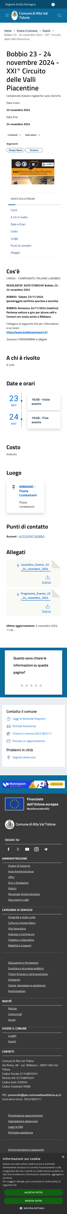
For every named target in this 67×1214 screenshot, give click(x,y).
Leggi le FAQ (15, 1127)
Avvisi (12, 1020)
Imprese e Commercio (21, 934)
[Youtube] (27, 849)
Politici (12, 888)
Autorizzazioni (17, 991)
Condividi (15, 135)
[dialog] (33, 1183)
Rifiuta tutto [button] (33, 1200)
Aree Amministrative (21, 871)
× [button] (63, 1157)
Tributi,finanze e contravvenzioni (28, 974)
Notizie (12, 1008)
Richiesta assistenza (20, 1132)
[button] (33, 1208)
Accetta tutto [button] (33, 1192)
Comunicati (15, 1014)
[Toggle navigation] (7, 15)
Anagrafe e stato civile (21, 917)
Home (7, 30)
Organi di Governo (19, 866)
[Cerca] (59, 15)
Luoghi (12, 1036)
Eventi (46, 30)
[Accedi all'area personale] (53, 4)
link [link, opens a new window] (15, 1185)
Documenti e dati (18, 900)
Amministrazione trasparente (26, 1150)
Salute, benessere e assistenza (26, 985)
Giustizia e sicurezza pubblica (26, 968)
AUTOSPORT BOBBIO (32, 536)
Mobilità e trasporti (19, 945)
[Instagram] (36, 849)
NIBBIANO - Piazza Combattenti (28, 491)
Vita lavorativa (17, 928)
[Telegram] (45, 849)
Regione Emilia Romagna (20, 4)
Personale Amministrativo (24, 894)
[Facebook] (8, 849)
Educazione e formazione (23, 963)
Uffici (11, 877)
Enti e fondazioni (18, 883)
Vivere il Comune (27, 30)
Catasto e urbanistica (21, 940)
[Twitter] (17, 849)
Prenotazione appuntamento (25, 1115)
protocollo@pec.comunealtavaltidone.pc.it (34, 1095)
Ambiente (14, 980)
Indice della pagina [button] (23, 198)
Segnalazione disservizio (23, 1121)
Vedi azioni (33, 135)
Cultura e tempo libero (21, 923)
